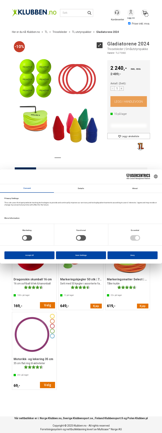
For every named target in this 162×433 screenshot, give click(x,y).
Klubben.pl (141, 418)
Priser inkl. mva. (139, 23)
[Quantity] (117, 88)
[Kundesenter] (117, 12)
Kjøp (128, 101)
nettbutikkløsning (76, 429)
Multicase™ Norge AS (109, 429)
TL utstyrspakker (81, 31)
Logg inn (130, 13)
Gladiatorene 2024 (107, 31)
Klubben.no (33, 31)
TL (46, 31)
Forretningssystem (51, 429)
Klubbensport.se (83, 418)
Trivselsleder (59, 31)
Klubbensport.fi (113, 418)
